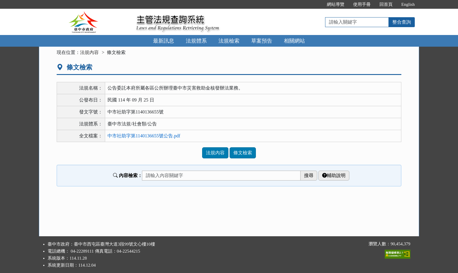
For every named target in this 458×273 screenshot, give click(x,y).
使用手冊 (362, 4)
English (408, 4)
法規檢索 (229, 41)
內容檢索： (127, 175)
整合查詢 (401, 22)
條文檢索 (242, 152)
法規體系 (196, 41)
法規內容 (89, 52)
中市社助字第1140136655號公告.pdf (143, 135)
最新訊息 (163, 41)
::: (316, 4)
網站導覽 (335, 4)
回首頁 (386, 4)
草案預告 (261, 41)
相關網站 (294, 41)
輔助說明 (334, 175)
